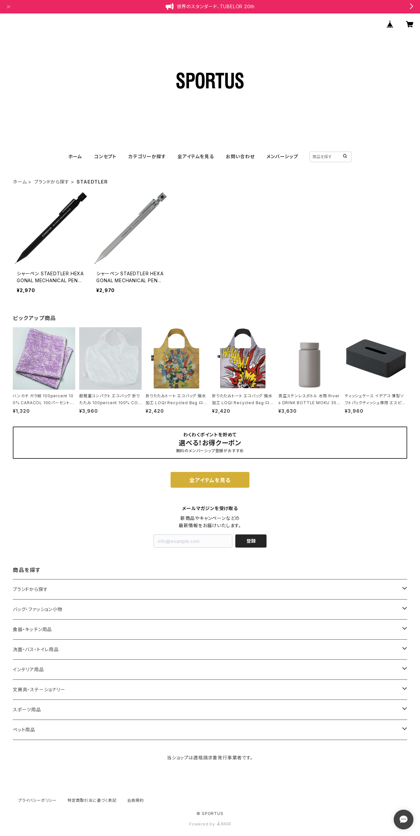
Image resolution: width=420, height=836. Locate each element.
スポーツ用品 (27, 709)
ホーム (75, 156)
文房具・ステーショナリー (39, 689)
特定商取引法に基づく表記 (92, 800)
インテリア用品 (28, 669)
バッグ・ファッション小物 (37, 609)
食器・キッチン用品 (32, 629)
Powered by (210, 824)
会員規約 (135, 800)
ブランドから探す (51, 181)
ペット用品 (24, 729)
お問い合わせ (240, 156)
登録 (251, 541)
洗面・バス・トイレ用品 (36, 649)
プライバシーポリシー (37, 800)
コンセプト (105, 156)
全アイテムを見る (195, 156)
